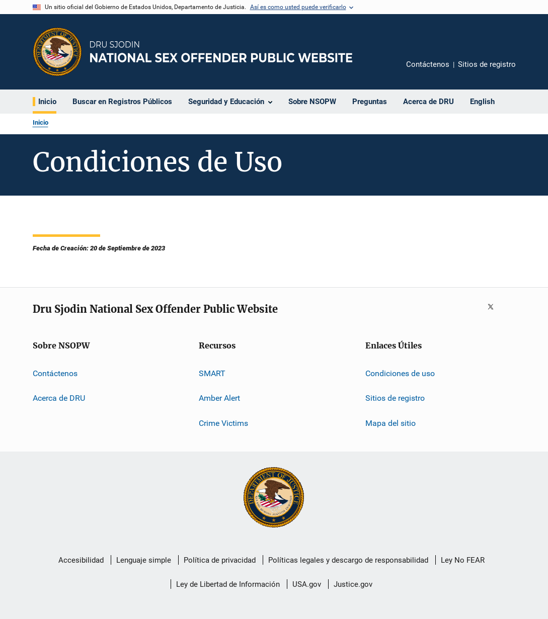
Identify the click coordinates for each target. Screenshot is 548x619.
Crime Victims (223, 423)
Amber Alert (219, 398)
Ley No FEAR (463, 560)
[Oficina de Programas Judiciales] (57, 51)
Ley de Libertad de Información (228, 584)
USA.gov (306, 584)
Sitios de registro (487, 64)
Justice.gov (353, 584)
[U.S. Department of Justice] (274, 498)
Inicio (40, 122)
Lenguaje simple (143, 560)
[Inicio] (221, 51)
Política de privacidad (220, 560)
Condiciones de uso (400, 373)
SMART (212, 373)
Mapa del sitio (390, 423)
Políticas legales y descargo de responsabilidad (348, 560)
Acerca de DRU (59, 398)
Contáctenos (427, 64)
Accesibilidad (81, 560)
